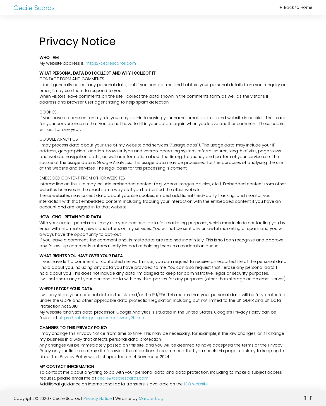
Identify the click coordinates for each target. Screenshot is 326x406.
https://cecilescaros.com (111, 63)
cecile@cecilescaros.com (122, 378)
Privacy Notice (97, 398)
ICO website (196, 384)
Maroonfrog (151, 398)
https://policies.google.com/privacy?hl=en (101, 318)
